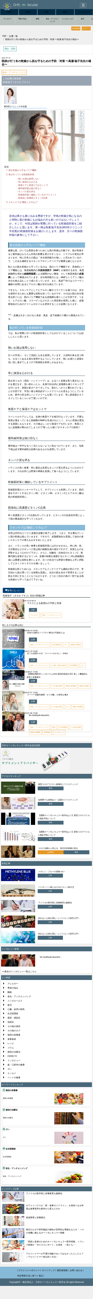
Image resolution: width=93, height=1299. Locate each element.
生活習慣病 (12, 1013)
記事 (46, 12)
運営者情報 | (63, 1270)
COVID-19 (12, 1056)
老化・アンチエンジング (52, 20)
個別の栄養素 (13, 1035)
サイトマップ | (49, 1270)
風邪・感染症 (13, 1018)
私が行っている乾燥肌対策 (21, 174)
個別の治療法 (13, 1052)
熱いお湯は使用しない (29, 178)
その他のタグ (13, 1030)
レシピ (10, 1043)
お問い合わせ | (77, 1270)
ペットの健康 (13, 1077)
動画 (65, 12)
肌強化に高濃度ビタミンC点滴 (32, 198)
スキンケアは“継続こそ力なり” (23, 202)
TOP (9, 12)
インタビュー (13, 1060)
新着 (28, 12)
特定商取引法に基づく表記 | (30, 1275)
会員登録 (76, 28)
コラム (10, 1047)
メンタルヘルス (67, 19)
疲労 (82, 19)
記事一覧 (13, 36)
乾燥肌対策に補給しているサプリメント (37, 194)
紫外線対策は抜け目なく (30, 188)
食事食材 (11, 1039)
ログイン (86, 28)
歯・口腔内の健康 (16, 1064)
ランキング (83, 12)
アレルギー (7, 19)
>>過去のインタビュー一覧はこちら (19, 971)
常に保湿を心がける (27, 182)
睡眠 (37, 19)
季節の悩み (22, 19)
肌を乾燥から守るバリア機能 (22, 170)
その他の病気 (13, 1026)
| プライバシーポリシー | (29, 1270)
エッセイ (11, 1073)
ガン (9, 1069)
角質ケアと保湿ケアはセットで (33, 185)
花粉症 (10, 1022)
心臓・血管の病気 (16, 1009)
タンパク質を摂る (26, 191)
